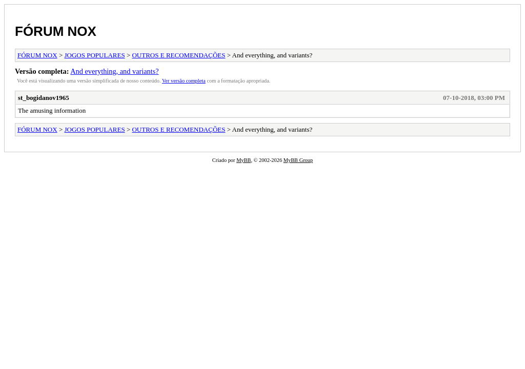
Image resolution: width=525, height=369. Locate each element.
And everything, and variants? (114, 71)
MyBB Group (298, 160)
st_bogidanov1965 (43, 97)
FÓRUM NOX (55, 31)
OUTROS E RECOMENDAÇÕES (178, 55)
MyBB (243, 160)
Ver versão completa (184, 81)
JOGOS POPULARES (95, 55)
